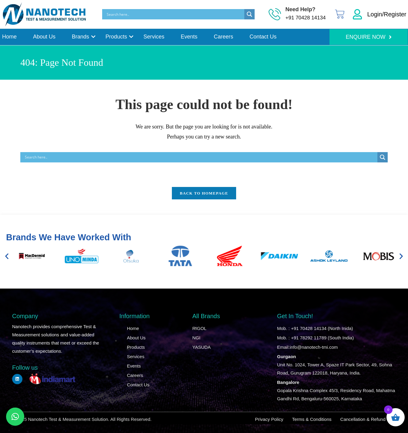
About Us (44, 37)
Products (117, 37)
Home (9, 37)
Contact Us (262, 37)
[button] (7, 256)
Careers (223, 37)
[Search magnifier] (249, 14)
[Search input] (175, 14)
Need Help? (301, 9)
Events (189, 37)
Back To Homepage (204, 193)
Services (153, 37)
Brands (81, 37)
